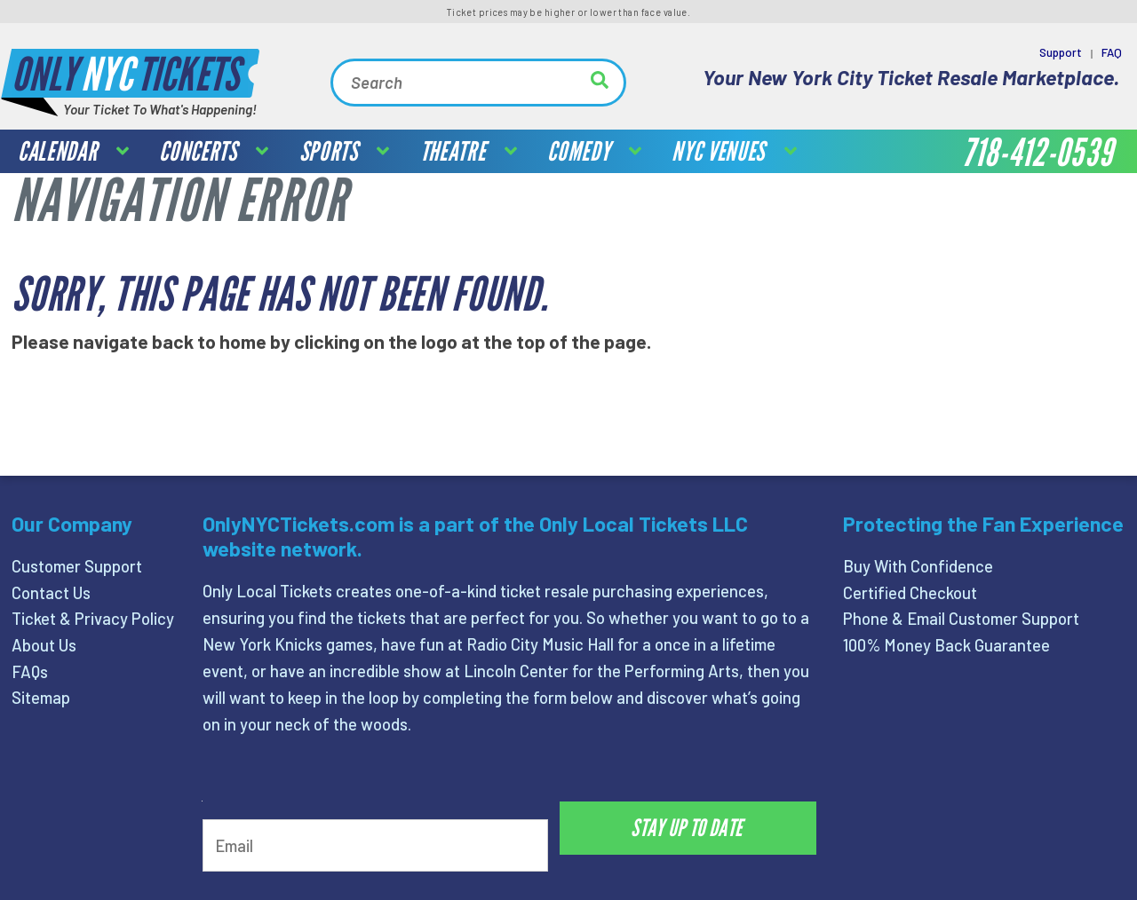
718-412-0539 (1037, 153)
